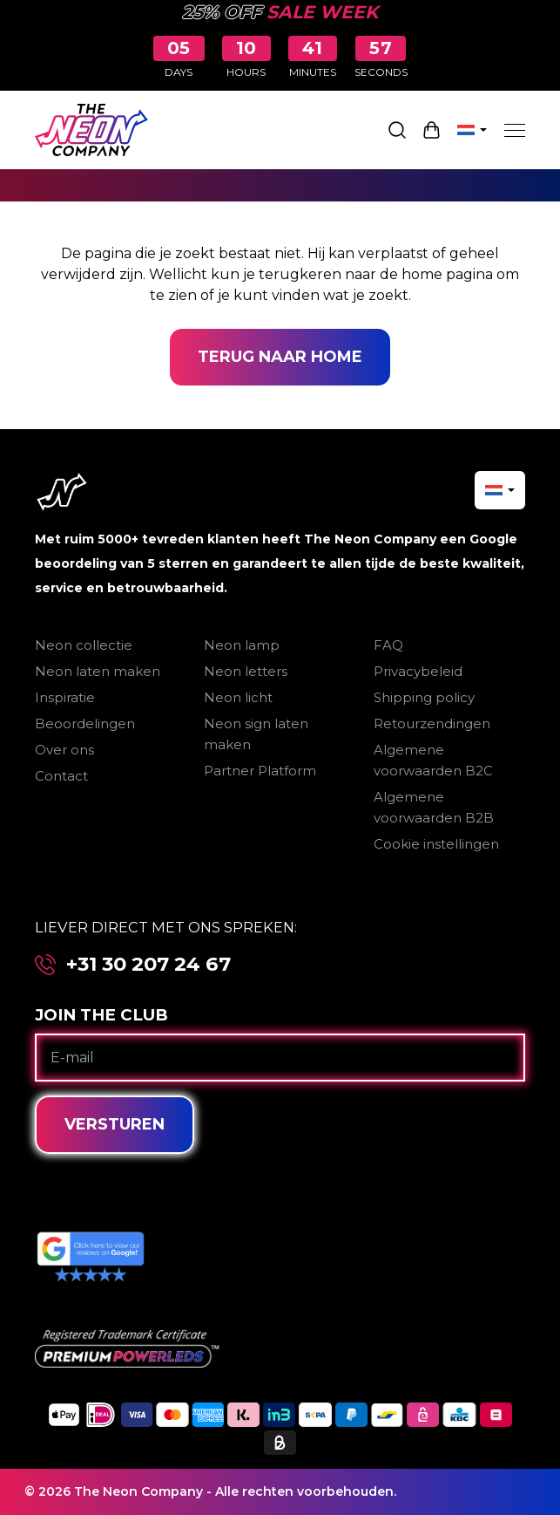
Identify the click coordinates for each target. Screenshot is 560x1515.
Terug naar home (280, 356)
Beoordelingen (85, 723)
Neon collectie (83, 645)
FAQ (388, 645)
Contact (61, 776)
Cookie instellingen (436, 844)
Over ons (64, 749)
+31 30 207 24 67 (148, 964)
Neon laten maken (97, 671)
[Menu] (514, 129)
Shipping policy (424, 697)
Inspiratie (65, 697)
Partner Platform (260, 770)
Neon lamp (242, 645)
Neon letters (245, 671)
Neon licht (238, 697)
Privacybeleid (418, 671)
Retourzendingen (432, 723)
